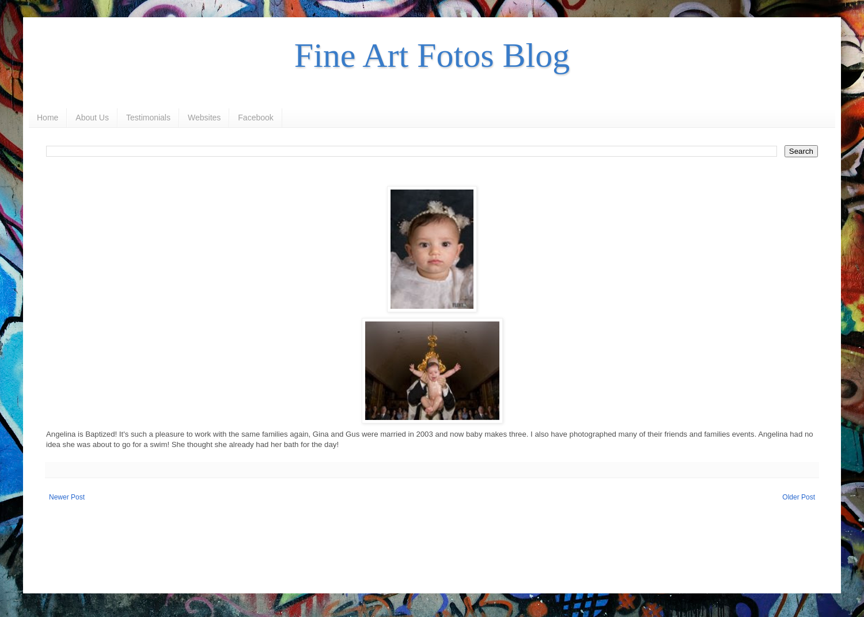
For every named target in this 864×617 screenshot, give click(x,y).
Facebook (255, 117)
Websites (204, 117)
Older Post (798, 497)
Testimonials (148, 117)
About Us (92, 117)
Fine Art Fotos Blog (432, 55)
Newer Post (67, 497)
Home (47, 117)
